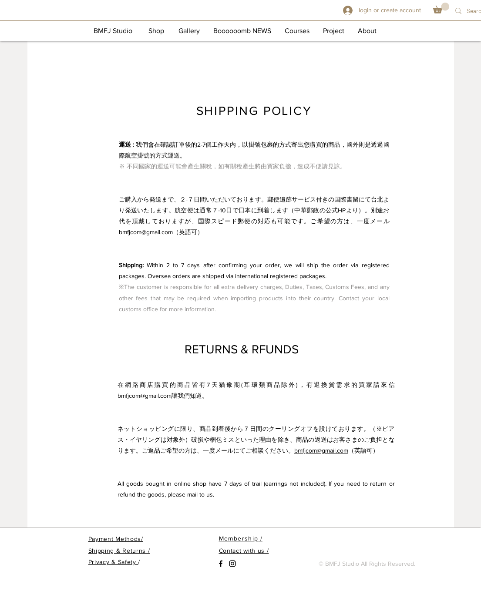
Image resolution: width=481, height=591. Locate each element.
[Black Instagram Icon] (232, 563)
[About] (367, 31)
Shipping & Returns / (119, 550)
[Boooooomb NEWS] (242, 31)
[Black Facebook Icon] (220, 563)
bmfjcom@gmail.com (146, 231)
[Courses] (297, 31)
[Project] (334, 31)
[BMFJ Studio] (113, 31)
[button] (441, 8)
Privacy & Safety (113, 561)
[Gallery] (189, 31)
